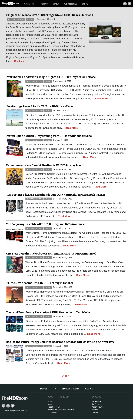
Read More (20, 61)
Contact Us (52, 412)
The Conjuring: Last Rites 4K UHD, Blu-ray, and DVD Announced (46, 224)
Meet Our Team (54, 407)
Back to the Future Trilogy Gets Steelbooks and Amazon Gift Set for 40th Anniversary (60, 342)
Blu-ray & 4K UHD (70, 389)
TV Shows (44, 3)
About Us (51, 404)
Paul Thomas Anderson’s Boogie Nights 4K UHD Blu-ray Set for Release (51, 77)
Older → (67, 375)
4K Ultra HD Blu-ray (16, 19)
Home (50, 401)
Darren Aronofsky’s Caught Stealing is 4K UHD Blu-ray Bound (45, 165)
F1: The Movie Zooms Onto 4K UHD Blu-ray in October (39, 283)
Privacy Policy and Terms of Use (61, 410)
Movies (56, 3)
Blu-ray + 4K (29, 3)
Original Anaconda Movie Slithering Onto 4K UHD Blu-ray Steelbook (49, 15)
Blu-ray (30, 19)
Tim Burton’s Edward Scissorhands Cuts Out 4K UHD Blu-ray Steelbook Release (55, 194)
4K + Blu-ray (97, 401)
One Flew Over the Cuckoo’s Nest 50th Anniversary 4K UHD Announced (51, 253)
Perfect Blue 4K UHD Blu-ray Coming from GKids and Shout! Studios (49, 136)
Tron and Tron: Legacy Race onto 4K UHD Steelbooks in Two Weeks (48, 312)
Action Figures (70, 3)
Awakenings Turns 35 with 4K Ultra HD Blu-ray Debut (40, 106)
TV (54, 389)
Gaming (85, 3)
